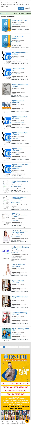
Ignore (27, 8)
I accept (21, 8)
